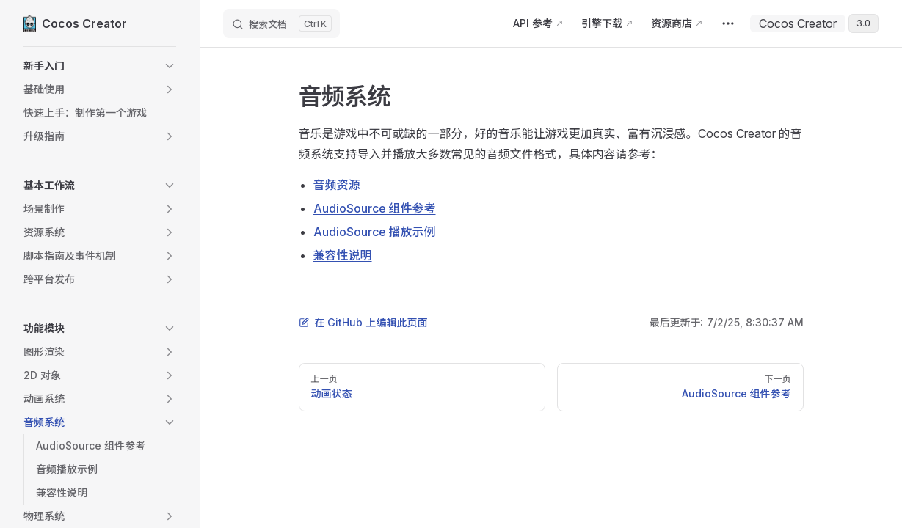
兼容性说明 (342, 255)
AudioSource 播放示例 (374, 231)
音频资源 (336, 184)
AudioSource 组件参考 (374, 208)
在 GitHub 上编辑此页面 (363, 322)
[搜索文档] (281, 23)
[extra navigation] (728, 23)
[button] (99, 66)
